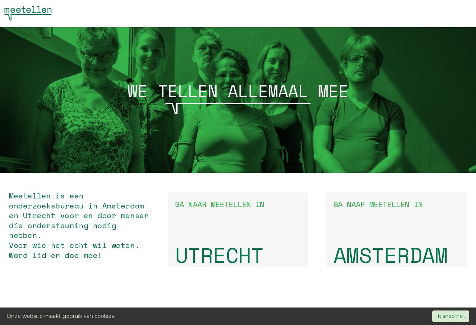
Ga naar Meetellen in (238, 233)
